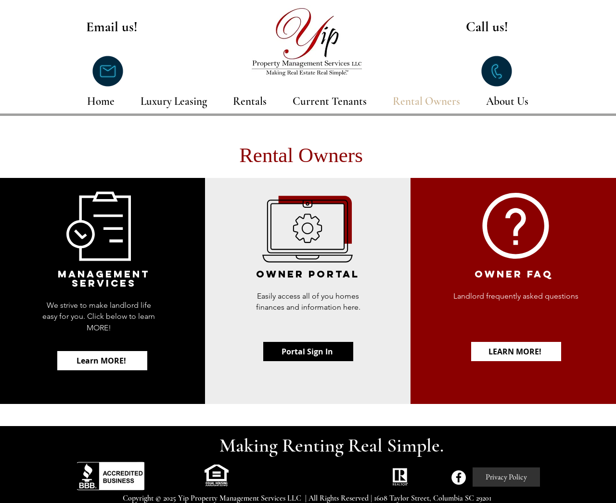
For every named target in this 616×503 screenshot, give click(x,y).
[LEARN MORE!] (516, 351)
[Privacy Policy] (506, 477)
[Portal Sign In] (308, 351)
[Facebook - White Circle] (458, 477)
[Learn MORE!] (102, 360)
